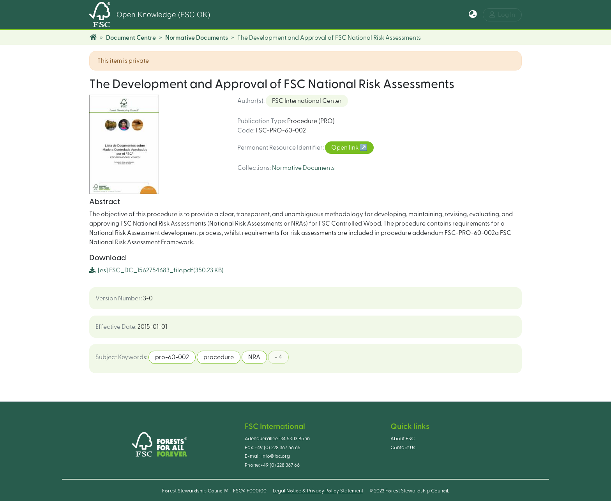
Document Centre (131, 38)
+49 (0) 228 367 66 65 (277, 447)
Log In (502, 14)
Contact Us (402, 447)
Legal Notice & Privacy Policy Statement (318, 491)
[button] (473, 14)
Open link (345, 148)
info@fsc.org (275, 456)
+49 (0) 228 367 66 (280, 465)
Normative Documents (196, 38)
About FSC (402, 438)
